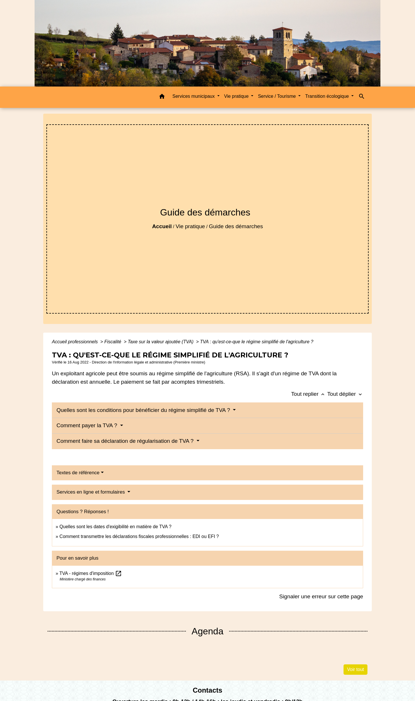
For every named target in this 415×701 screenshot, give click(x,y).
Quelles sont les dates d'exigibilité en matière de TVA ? (115, 526)
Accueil (162, 226)
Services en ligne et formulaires (91, 492)
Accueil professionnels (75, 341)
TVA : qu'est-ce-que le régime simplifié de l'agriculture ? (256, 341)
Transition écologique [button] (327, 96)
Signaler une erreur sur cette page (321, 596)
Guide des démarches (236, 226)
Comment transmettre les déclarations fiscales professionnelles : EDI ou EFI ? (139, 536)
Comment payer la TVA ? (87, 425)
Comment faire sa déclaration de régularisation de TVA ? (125, 441)
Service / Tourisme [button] (277, 96)
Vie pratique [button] (237, 96)
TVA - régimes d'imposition (90, 573)
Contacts (207, 690)
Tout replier (309, 394)
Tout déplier (345, 394)
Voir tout (355, 669)
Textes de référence (77, 472)
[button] (162, 97)
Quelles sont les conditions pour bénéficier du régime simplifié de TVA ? (144, 410)
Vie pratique (190, 226)
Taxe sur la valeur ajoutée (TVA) (161, 341)
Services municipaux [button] (194, 96)
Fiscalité (113, 341)
